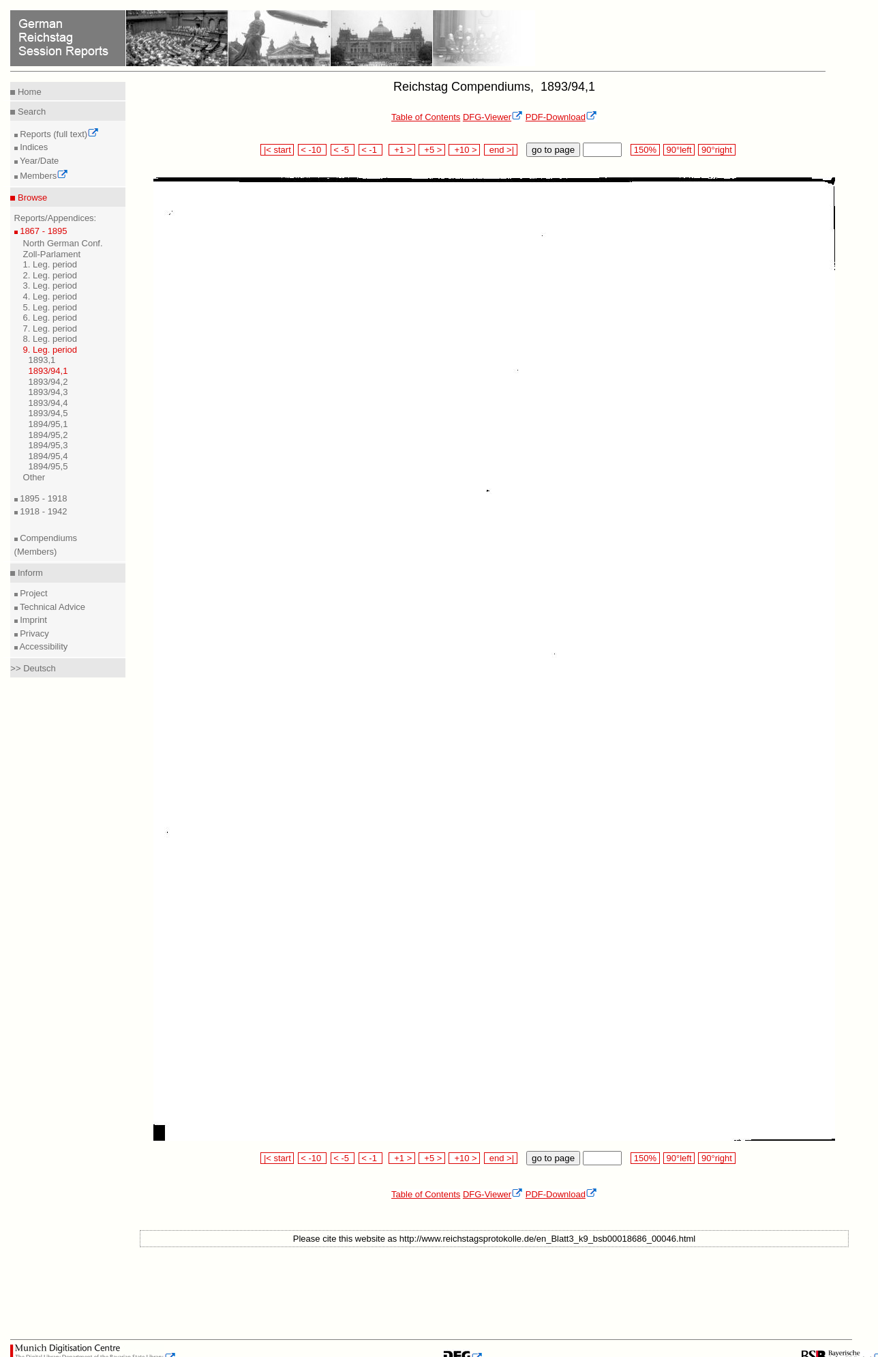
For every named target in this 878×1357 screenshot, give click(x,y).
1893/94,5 (48, 413)
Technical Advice (52, 607)
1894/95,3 (48, 445)
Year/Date (38, 161)
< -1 (370, 150)
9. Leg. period (50, 350)
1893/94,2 (48, 382)
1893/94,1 (48, 371)
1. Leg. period (50, 264)
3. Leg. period (50, 285)
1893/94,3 (48, 392)
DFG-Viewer (493, 117)
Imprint (32, 620)
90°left (679, 150)
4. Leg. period (50, 296)
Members (43, 176)
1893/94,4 (48, 403)
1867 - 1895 (42, 231)
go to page (553, 150)
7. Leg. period (50, 328)
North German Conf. (63, 243)
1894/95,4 (48, 456)
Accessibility (43, 646)
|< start (277, 150)
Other (34, 477)
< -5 (342, 150)
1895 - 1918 (42, 498)
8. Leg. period (50, 339)
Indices (33, 147)
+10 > (464, 150)
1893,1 (42, 360)
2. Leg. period (50, 275)
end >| (501, 150)
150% (644, 150)
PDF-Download (561, 117)
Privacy (33, 633)
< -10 (313, 150)
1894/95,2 (48, 435)
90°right (716, 150)
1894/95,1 (48, 424)
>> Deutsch (33, 668)
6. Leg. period (50, 317)
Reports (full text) (59, 134)
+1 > (401, 150)
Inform (28, 573)
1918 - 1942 (42, 511)
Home (28, 92)
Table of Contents (425, 117)
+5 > (431, 150)
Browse (31, 197)
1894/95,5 (48, 466)
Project (33, 593)
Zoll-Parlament (52, 254)
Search (30, 111)
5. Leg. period (50, 307)
